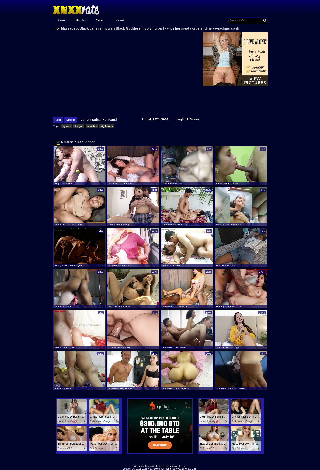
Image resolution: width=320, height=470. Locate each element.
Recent (100, 20)
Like (58, 119)
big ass (66, 126)
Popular (80, 20)
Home (61, 20)
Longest (119, 20)
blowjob (78, 126)
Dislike (70, 119)
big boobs (106, 126)
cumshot (92, 126)
